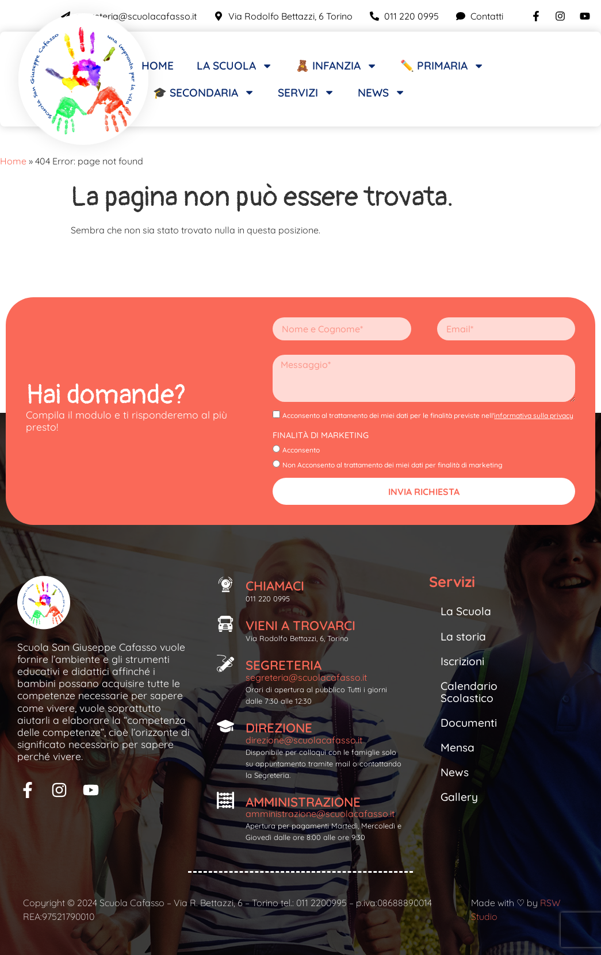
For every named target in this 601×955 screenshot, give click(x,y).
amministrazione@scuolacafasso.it (320, 813)
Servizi (306, 92)
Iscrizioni (462, 661)
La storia (463, 636)
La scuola (235, 66)
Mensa (457, 747)
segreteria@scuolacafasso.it (306, 677)
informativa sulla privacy (533, 415)
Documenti (469, 723)
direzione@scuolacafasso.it (304, 740)
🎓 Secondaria (204, 92)
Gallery (459, 797)
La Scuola (466, 611)
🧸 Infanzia (336, 66)
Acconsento (301, 450)
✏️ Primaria (442, 66)
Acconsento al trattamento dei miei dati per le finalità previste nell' (427, 415)
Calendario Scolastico (469, 692)
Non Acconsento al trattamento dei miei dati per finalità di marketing (392, 464)
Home (157, 65)
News (381, 92)
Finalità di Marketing (321, 435)
